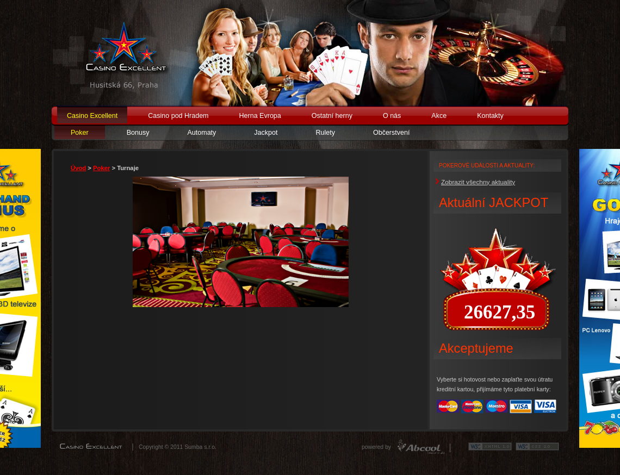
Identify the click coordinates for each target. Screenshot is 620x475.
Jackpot (265, 132)
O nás (392, 116)
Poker (80, 132)
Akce (439, 116)
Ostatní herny (332, 116)
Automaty (201, 132)
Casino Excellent (92, 116)
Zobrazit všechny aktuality (478, 182)
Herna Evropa (260, 116)
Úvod (78, 168)
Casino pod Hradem (178, 116)
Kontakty (490, 116)
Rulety (324, 132)
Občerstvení (391, 132)
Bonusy (138, 132)
